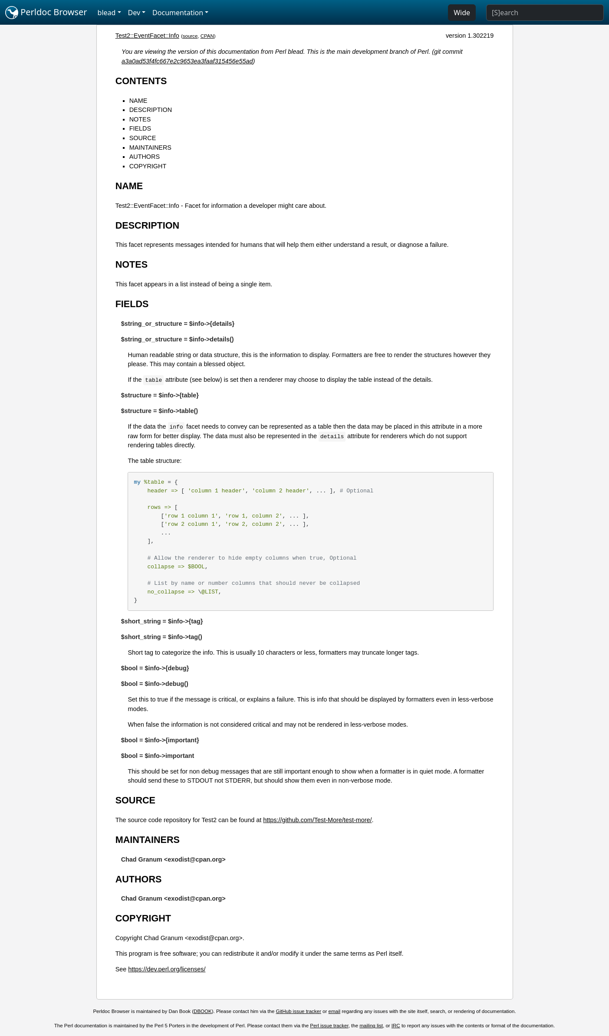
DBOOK (203, 1011)
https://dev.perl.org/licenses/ (166, 969)
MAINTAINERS (150, 147)
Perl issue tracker (329, 1025)
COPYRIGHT (148, 166)
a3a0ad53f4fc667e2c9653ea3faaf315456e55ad (187, 61)
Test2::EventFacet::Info (147, 35)
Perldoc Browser (46, 12)
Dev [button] (134, 12)
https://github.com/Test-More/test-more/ (317, 819)
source (190, 36)
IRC (396, 1025)
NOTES (140, 119)
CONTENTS (141, 80)
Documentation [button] (177, 12)
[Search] (545, 12)
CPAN (207, 36)
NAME (138, 100)
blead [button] (107, 12)
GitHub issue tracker (298, 1011)
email (335, 1011)
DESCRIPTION (150, 109)
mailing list (371, 1025)
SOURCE (142, 137)
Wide (462, 12)
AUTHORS (144, 156)
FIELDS (140, 128)
